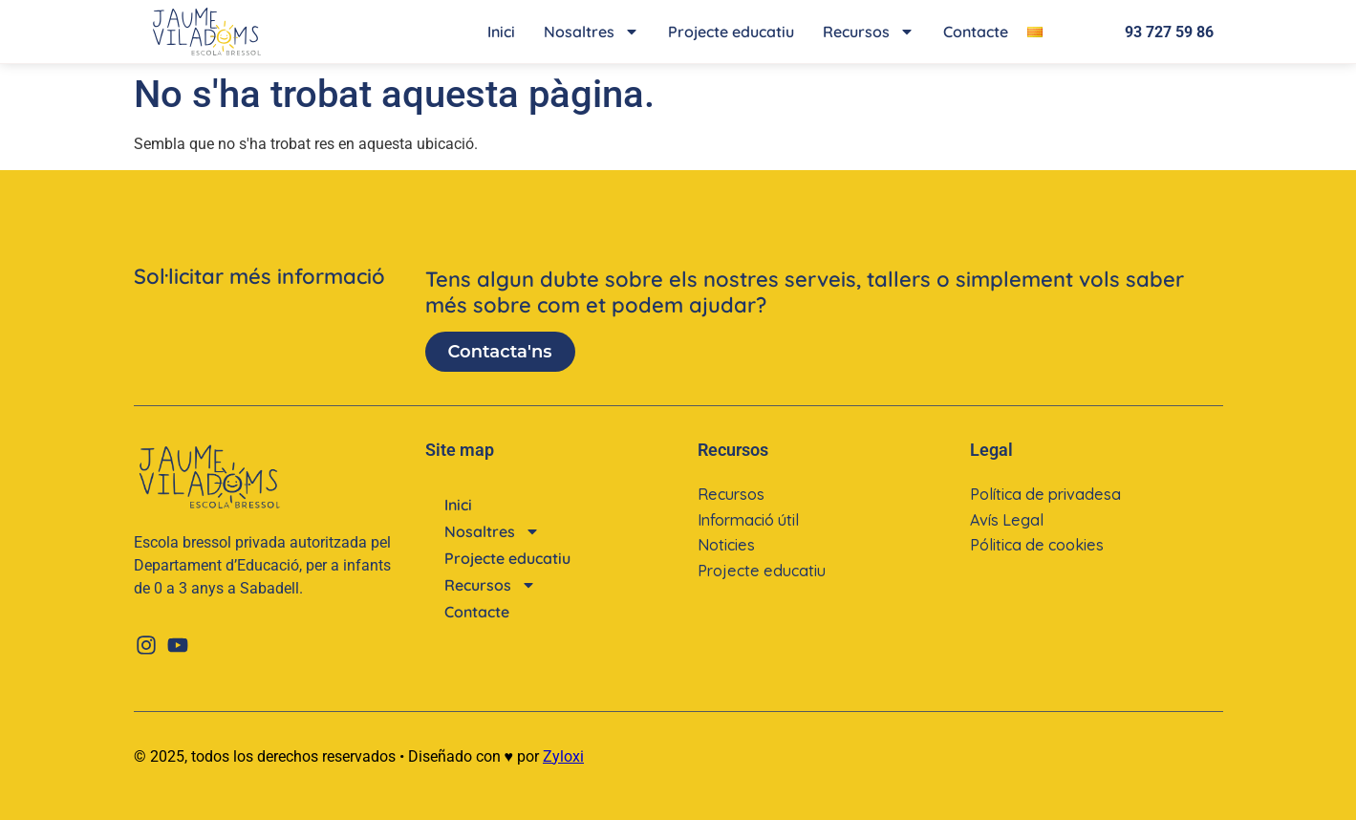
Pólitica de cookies (1036, 543)
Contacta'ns (500, 351)
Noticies (726, 543)
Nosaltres (591, 31)
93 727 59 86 (1169, 32)
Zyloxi (563, 756)
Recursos (869, 31)
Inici (501, 31)
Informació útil (747, 519)
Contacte (975, 31)
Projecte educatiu (731, 31)
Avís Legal (1006, 519)
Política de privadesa (1044, 494)
